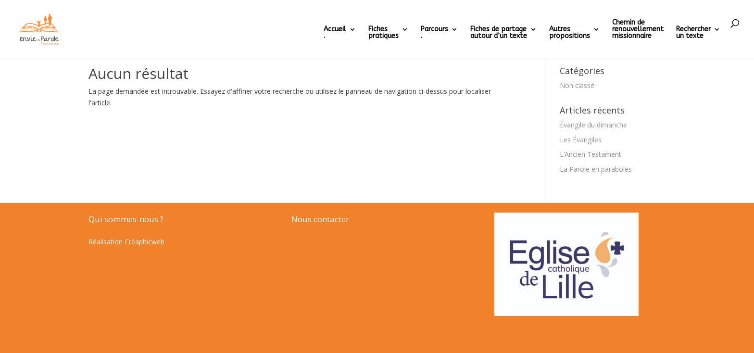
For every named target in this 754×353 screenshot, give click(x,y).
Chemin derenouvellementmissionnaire (638, 29)
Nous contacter (320, 219)
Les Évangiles (581, 139)
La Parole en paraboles (596, 169)
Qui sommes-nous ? (125, 219)
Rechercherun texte (693, 33)
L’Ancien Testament (590, 154)
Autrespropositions (569, 33)
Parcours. (434, 33)
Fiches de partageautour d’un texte (498, 33)
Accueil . (335, 33)
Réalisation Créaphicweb (126, 241)
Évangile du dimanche (593, 124)
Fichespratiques (383, 33)
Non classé (577, 85)
